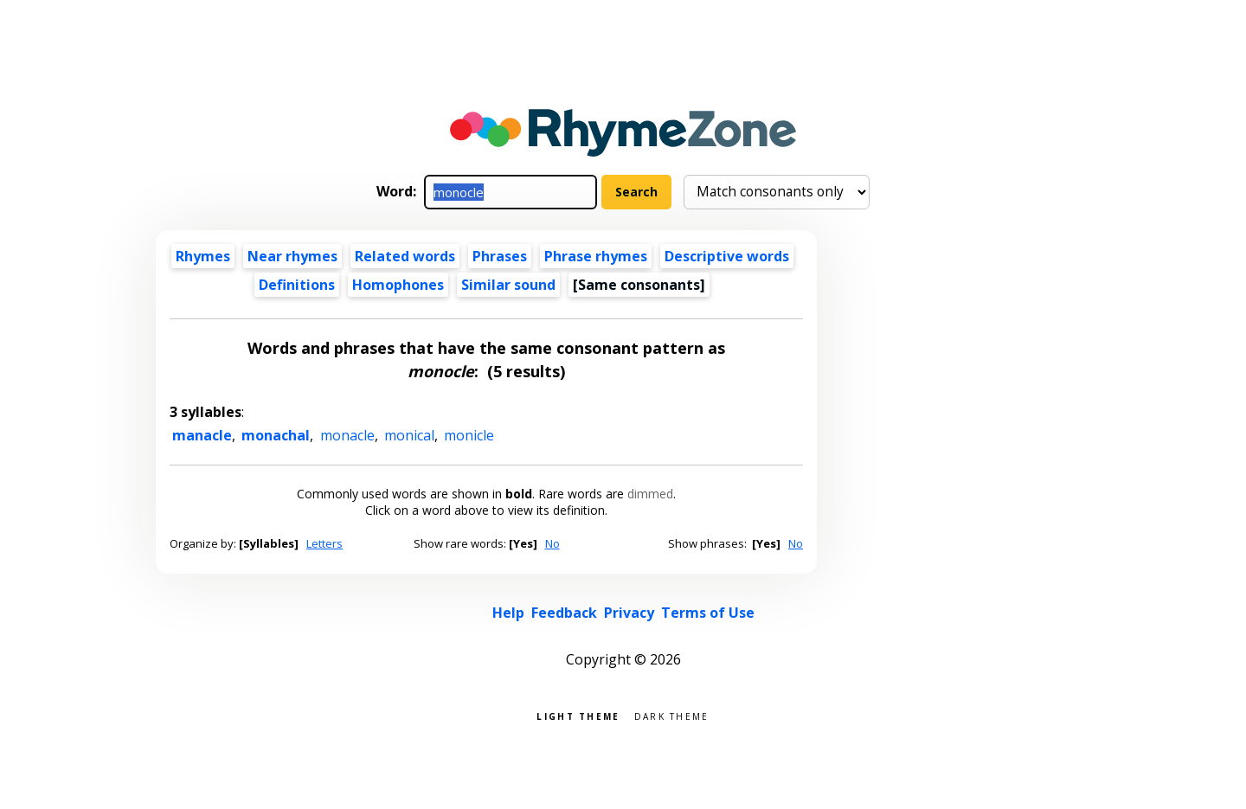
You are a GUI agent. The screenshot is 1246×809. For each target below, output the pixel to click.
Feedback (564, 612)
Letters (324, 543)
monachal (275, 435)
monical (409, 435)
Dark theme (672, 715)
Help (508, 612)
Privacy (629, 612)
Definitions (297, 284)
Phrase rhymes (595, 256)
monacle (347, 435)
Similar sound (508, 284)
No (552, 543)
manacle (202, 435)
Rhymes (203, 256)
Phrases (499, 256)
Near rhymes (292, 256)
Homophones (398, 284)
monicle (469, 435)
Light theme (578, 715)
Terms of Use (708, 612)
